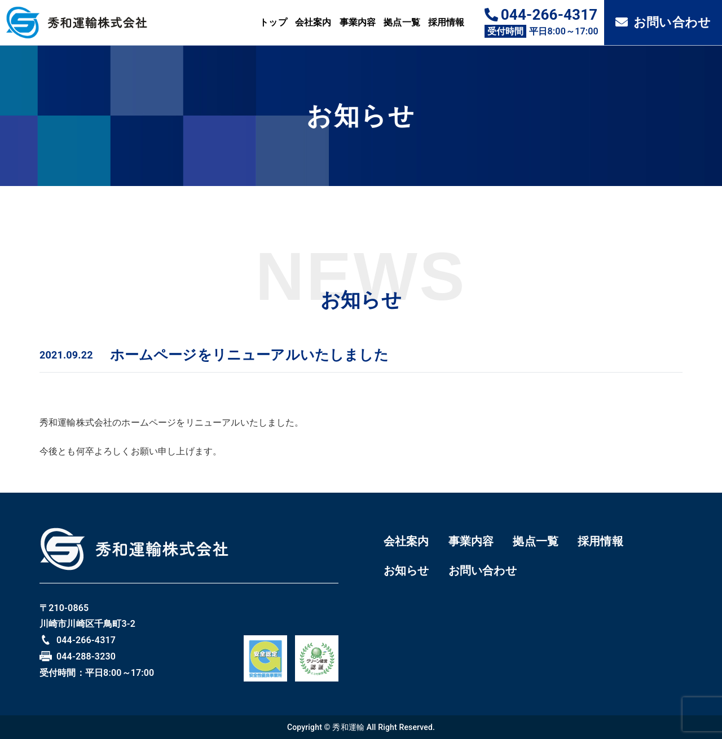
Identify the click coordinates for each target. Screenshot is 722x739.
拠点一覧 (402, 22)
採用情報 (446, 22)
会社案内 (313, 22)
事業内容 (358, 22)
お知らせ (406, 570)
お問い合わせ (663, 22)
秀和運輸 (348, 727)
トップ (273, 22)
